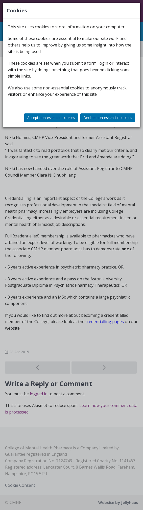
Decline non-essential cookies (107, 117)
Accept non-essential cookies (51, 117)
